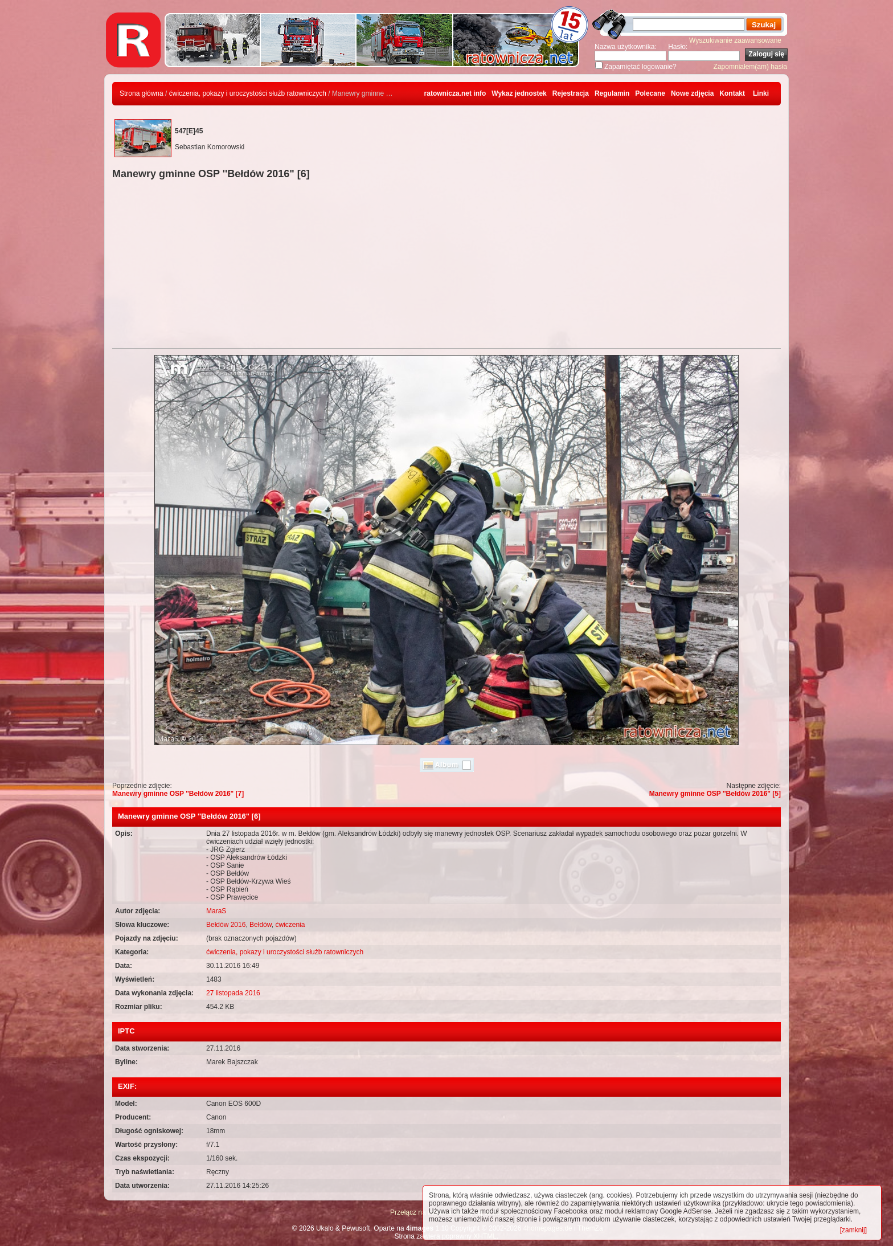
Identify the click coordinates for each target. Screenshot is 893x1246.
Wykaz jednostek (518, 93)
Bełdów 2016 (225, 925)
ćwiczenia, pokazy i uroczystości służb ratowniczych (247, 93)
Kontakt (732, 93)
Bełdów (260, 925)
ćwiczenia (290, 925)
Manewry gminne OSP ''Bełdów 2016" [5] (715, 794)
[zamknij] (853, 1230)
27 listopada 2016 (233, 993)
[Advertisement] (446, 265)
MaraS (216, 911)
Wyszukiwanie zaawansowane (735, 40)
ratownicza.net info (455, 93)
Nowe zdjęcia (692, 93)
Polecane (650, 93)
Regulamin (612, 93)
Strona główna (141, 93)
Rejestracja (570, 93)
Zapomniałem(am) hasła (750, 67)
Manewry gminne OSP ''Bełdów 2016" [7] (178, 794)
